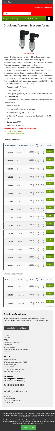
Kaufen (50, 151)
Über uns (7, 337)
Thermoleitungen (10, 364)
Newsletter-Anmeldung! (16, 328)
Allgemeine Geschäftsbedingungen (16, 349)
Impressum (8, 345)
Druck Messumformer (15, 131)
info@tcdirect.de (17, 391)
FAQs (6, 340)
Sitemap (7, 352)
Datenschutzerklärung (11, 342)
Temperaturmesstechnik (12, 371)
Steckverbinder (9, 367)
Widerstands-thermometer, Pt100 (15, 362)
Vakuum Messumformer (15, 134)
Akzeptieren (29, 427)
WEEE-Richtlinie (9, 347)
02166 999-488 (15, 385)
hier (42, 423)
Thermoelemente (10, 360)
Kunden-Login (7, 2)
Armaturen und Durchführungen (15, 369)
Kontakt (6, 335)
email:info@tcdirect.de (43, 8)
